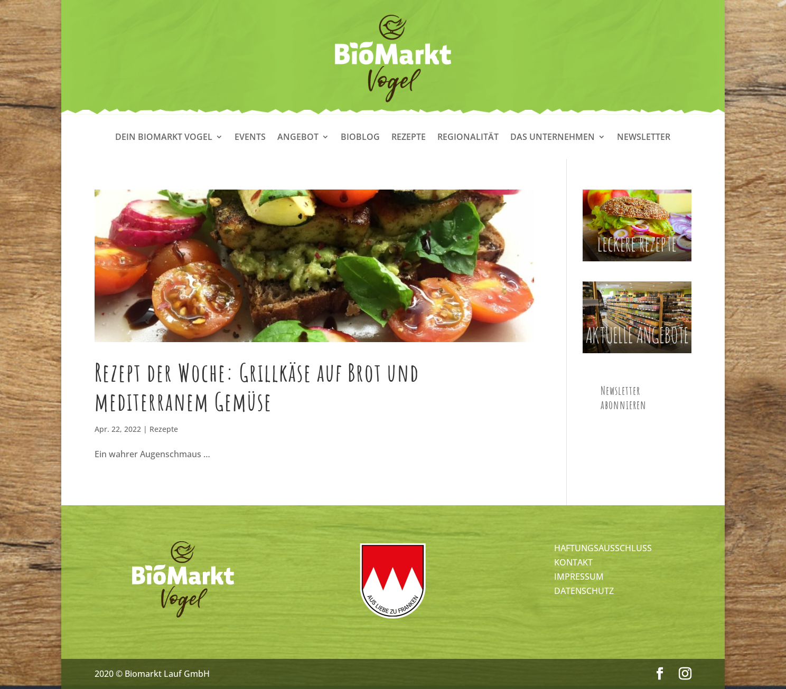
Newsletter (643, 138)
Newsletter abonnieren (624, 397)
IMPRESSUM (579, 576)
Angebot (298, 138)
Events (250, 138)
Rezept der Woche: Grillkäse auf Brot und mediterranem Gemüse (257, 387)
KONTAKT (573, 562)
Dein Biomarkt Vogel (163, 138)
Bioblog (360, 138)
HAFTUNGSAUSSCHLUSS (603, 548)
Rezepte (408, 138)
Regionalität (468, 138)
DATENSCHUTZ (584, 591)
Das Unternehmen (552, 138)
